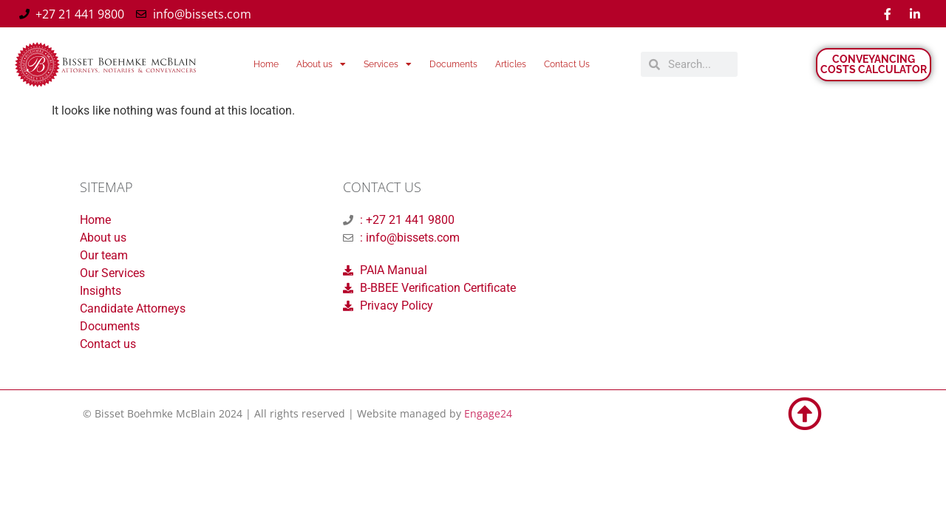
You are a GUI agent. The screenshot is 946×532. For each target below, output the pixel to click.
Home (266, 64)
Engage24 (488, 413)
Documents (453, 64)
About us (321, 64)
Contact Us (567, 64)
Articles (510, 64)
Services (388, 64)
